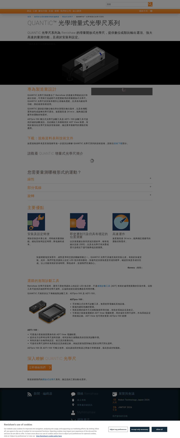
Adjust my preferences (118, 435)
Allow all (159, 435)
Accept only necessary (139, 435)
